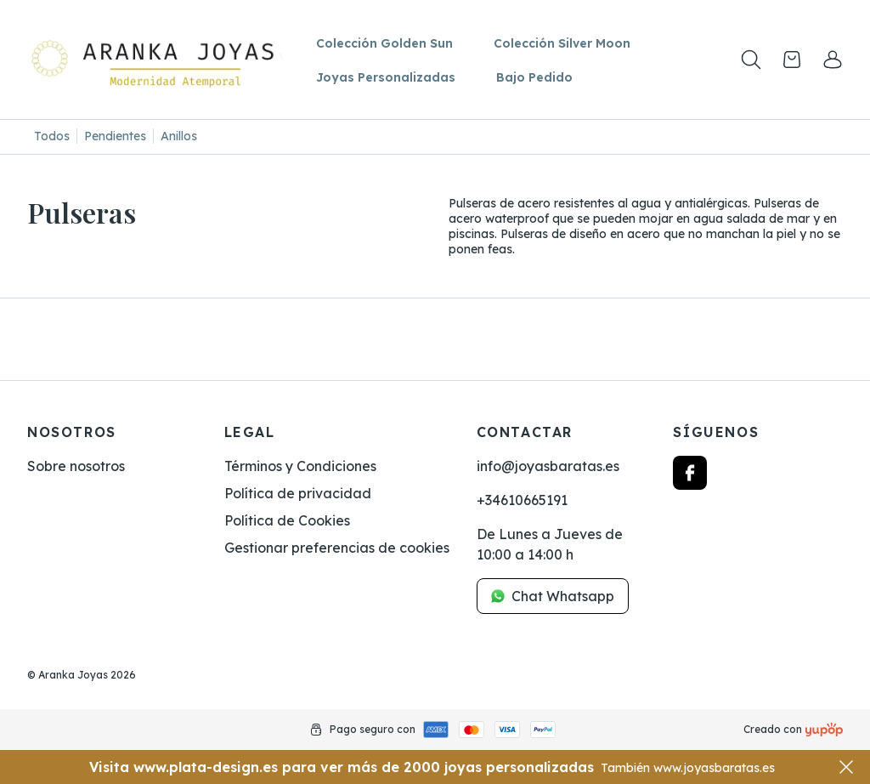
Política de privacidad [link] (297, 493)
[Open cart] (792, 59)
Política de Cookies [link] (287, 520)
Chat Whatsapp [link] (552, 596)
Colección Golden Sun (384, 43)
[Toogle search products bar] (751, 59)
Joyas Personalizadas (385, 77)
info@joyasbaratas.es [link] (548, 465)
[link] (832, 59)
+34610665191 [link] (522, 499)
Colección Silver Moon (562, 43)
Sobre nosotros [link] (76, 465)
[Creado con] (824, 729)
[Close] (846, 767)
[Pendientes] (115, 137)
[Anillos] (179, 137)
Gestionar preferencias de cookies (336, 547)
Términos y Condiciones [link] (300, 465)
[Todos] (52, 137)
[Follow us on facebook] (690, 473)
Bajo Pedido (534, 77)
